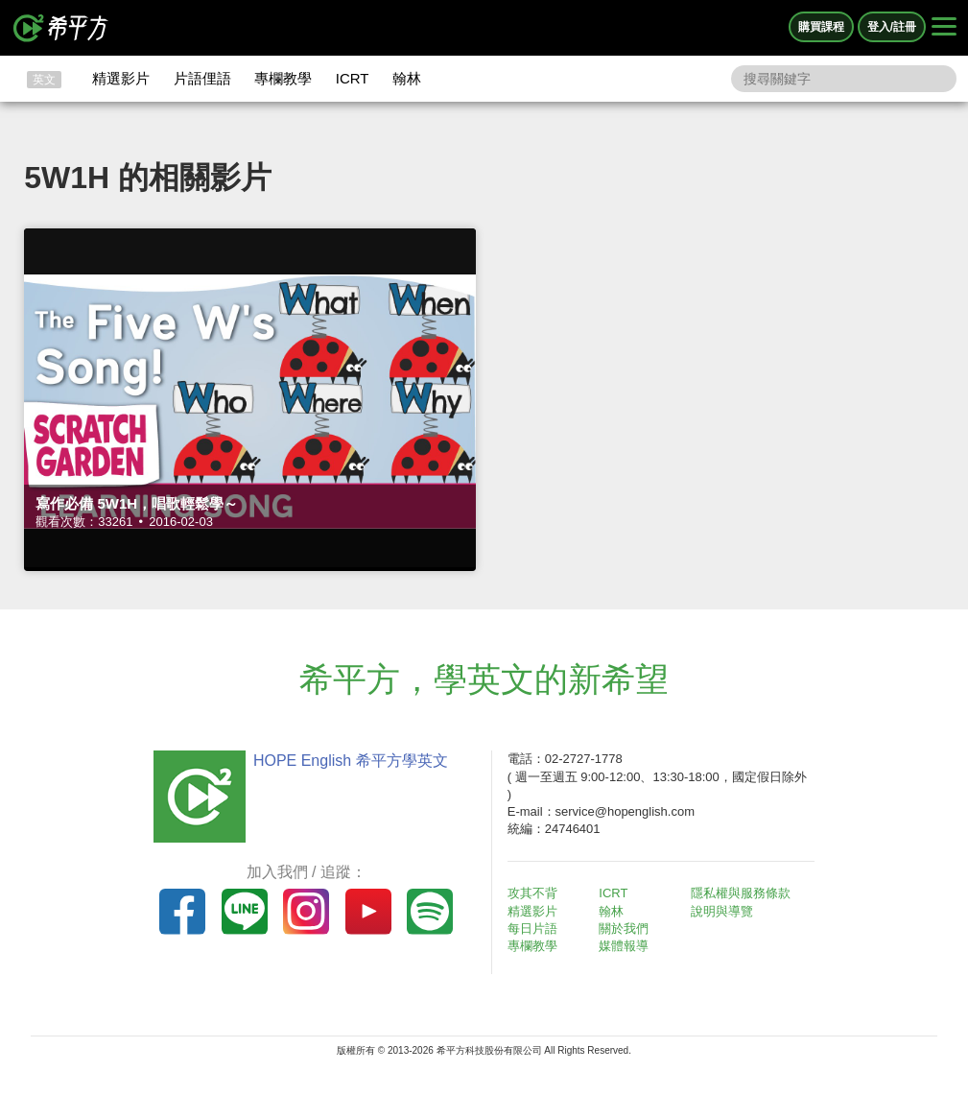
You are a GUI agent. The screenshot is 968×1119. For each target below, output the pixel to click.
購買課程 (821, 27)
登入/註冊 (891, 27)
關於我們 (624, 928)
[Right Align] (944, 28)
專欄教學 (283, 78)
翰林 (406, 78)
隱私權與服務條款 (741, 893)
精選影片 (121, 78)
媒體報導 (624, 946)
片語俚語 (202, 78)
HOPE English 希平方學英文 (350, 760)
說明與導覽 (722, 911)
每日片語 (532, 928)
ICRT (352, 78)
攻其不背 (532, 893)
